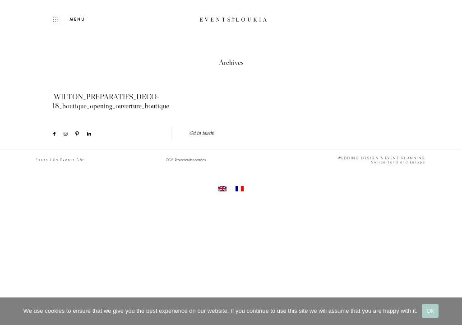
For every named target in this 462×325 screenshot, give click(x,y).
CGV (169, 160)
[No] (450, 311)
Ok (430, 310)
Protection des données (190, 160)
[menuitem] (222, 189)
